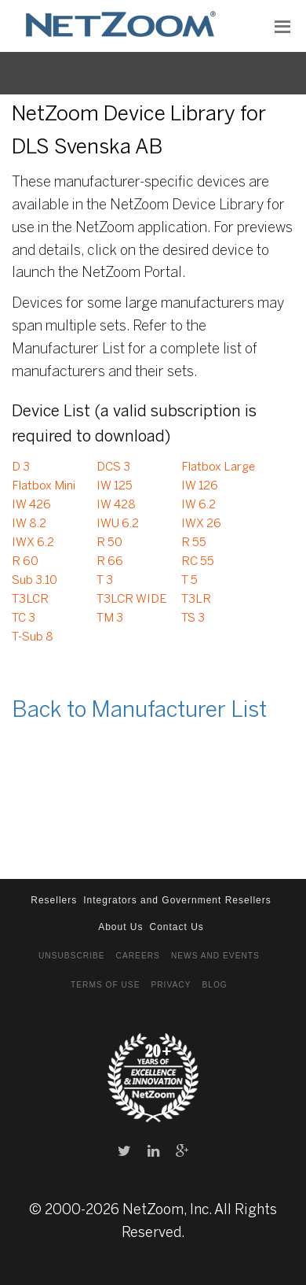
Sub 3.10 (34, 580)
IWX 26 (201, 524)
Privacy (171, 984)
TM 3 (110, 618)
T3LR (196, 599)
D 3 (21, 467)
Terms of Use (105, 984)
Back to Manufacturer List (139, 711)
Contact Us (177, 926)
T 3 (105, 580)
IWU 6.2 (118, 524)
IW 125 (115, 486)
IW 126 (199, 486)
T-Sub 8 (32, 637)
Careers (138, 955)
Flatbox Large (218, 467)
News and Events (215, 955)
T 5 (189, 580)
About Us (120, 926)
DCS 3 (113, 467)
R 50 (109, 542)
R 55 (193, 542)
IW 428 (116, 505)
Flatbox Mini (43, 486)
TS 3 (193, 618)
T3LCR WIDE (132, 599)
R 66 (110, 561)
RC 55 (197, 561)
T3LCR (30, 599)
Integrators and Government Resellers (177, 900)
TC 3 (23, 618)
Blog (214, 984)
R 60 (25, 561)
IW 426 (31, 505)
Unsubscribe (71, 955)
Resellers (54, 900)
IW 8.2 (29, 524)
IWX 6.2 (33, 542)
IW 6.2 (198, 505)
